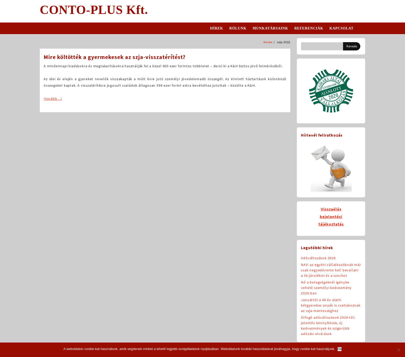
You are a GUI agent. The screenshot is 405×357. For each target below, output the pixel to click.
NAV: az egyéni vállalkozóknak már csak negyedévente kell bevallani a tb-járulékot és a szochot (331, 270)
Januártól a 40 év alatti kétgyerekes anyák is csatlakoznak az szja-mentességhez (330, 305)
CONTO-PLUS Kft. (94, 10)
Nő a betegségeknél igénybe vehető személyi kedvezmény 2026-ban (326, 287)
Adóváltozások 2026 (318, 258)
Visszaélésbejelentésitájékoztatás (331, 216)
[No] (398, 349)
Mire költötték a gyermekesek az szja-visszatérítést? (114, 57)
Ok (339, 349)
